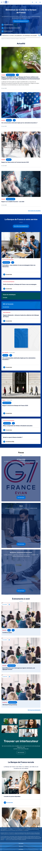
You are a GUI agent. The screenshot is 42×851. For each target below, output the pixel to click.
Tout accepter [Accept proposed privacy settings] (21, 843)
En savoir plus (6, 306)
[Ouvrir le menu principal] (1, 2)
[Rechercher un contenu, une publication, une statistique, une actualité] (21, 35)
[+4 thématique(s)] (12, 262)
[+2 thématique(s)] (17, 75)
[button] (40, 2)
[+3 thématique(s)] (13, 423)
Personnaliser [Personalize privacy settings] (21, 849)
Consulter (5, 297)
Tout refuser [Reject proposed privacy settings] (21, 846)
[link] (7, 25)
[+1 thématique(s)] (14, 120)
